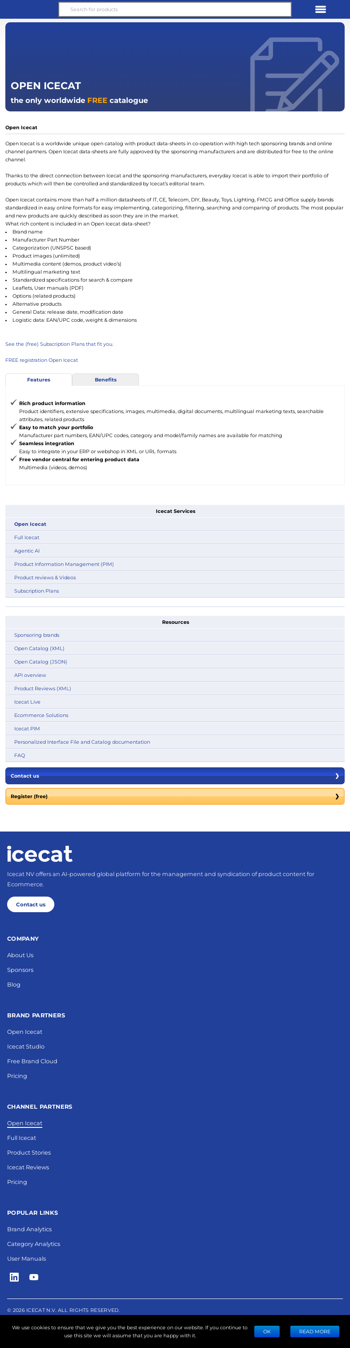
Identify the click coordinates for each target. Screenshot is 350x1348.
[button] (29, 9)
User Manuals (26, 1258)
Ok (267, 1331)
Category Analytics (33, 1243)
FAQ (19, 755)
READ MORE (314, 1331)
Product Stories (29, 1152)
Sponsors (20, 969)
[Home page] (40, 854)
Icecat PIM (27, 728)
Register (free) (175, 796)
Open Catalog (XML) (39, 648)
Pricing (17, 1075)
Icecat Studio (26, 1046)
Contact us (175, 776)
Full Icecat (26, 537)
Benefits (106, 379)
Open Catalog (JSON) (40, 661)
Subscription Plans (36, 590)
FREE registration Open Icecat (41, 359)
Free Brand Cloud (32, 1061)
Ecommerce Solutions (41, 715)
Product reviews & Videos (45, 577)
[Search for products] (175, 9)
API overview (30, 674)
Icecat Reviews (28, 1167)
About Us (20, 955)
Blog (13, 984)
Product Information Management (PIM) (64, 563)
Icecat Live (27, 701)
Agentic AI (27, 550)
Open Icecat (30, 523)
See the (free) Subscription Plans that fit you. (59, 343)
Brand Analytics (29, 1229)
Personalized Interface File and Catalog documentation (82, 741)
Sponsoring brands (36, 634)
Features (38, 379)
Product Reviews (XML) (42, 688)
